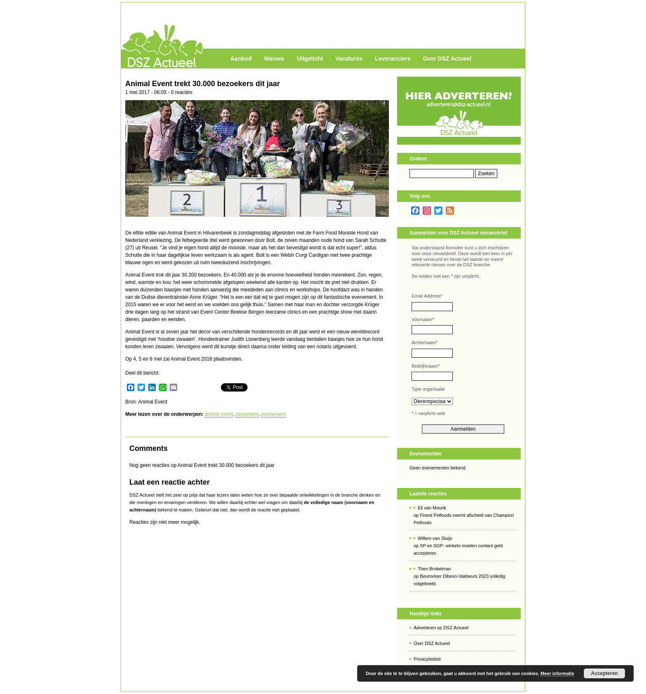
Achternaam (425, 342)
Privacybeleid (427, 658)
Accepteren (604, 673)
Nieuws (274, 58)
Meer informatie (557, 673)
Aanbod (241, 58)
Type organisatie (428, 389)
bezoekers (247, 414)
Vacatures (349, 58)
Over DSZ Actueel (447, 58)
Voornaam (423, 319)
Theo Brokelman (434, 568)
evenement (273, 414)
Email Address (427, 295)
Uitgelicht (310, 58)
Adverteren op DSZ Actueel (441, 627)
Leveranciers (392, 58)
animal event (219, 414)
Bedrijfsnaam (426, 365)
